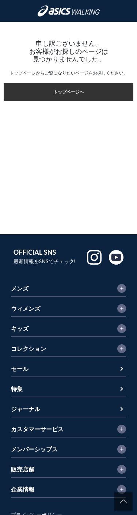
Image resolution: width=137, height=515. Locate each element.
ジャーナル (25, 408)
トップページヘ (68, 92)
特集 (17, 388)
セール (19, 368)
